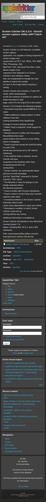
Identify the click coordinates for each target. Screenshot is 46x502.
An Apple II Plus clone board (14, 425)
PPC (19, 248)
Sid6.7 (5, 398)
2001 (11, 263)
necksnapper (8, 407)
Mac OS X (17, 260)
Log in (22, 271)
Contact (41, 24)
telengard (7, 413)
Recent (20, 22)
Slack (10, 298)
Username (7, 324)
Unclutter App (28, 353)
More (41, 385)
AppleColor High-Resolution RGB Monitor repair (24, 366)
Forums (12, 22)
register (28, 271)
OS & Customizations (23, 252)
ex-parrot (15, 46)
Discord (11, 292)
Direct (15, 353)
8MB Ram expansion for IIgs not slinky (20, 363)
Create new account (13, 336)
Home (4, 22)
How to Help (23, 486)
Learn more (7, 303)
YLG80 (6, 422)
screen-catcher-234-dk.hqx (17, 244)
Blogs (7, 439)
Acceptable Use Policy (13, 451)
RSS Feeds (9, 445)
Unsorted (17, 256)
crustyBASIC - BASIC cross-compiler (17, 410)
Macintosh (28, 260)
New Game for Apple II (14, 376)
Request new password (14, 340)
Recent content (11, 314)
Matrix (10, 289)
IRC (9, 286)
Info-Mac (16, 267)
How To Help (17, 24)
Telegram (11, 300)
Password (7, 330)
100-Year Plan (30, 24)
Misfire (10, 295)
